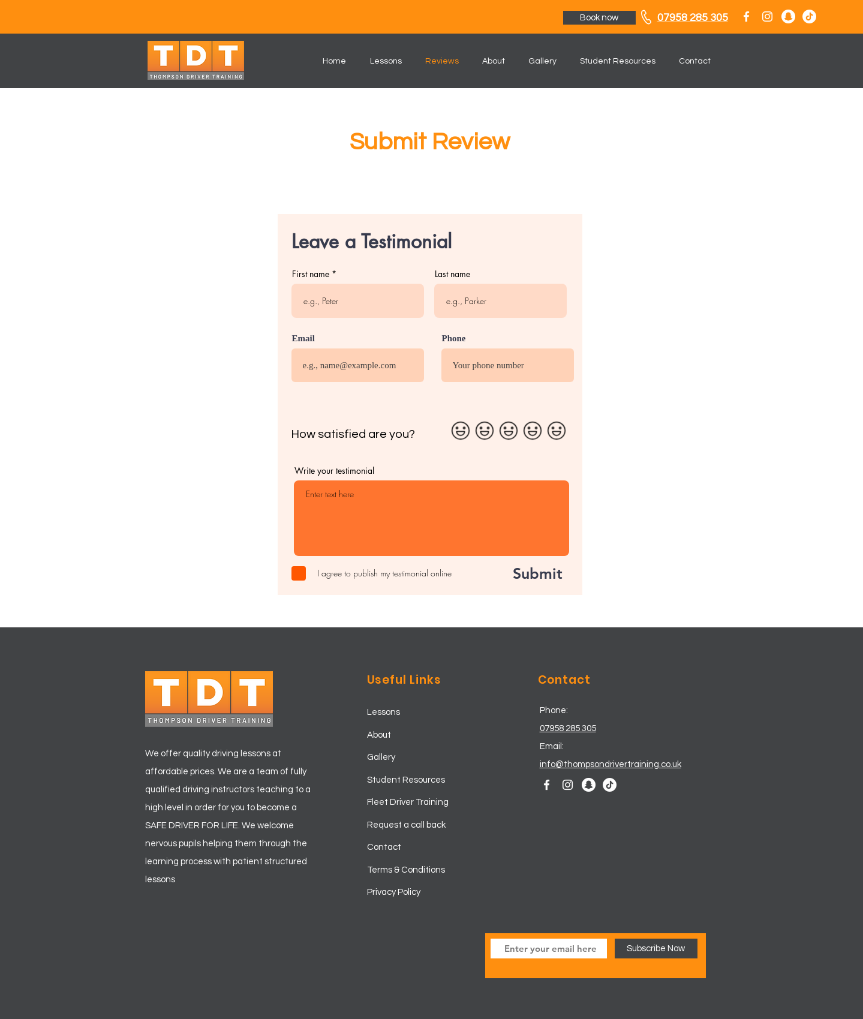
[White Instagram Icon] (767, 16)
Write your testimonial (334, 471)
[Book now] (599, 18)
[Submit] (524, 573)
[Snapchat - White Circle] (788, 16)
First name (310, 274)
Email (303, 338)
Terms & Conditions (406, 869)
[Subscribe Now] (656, 948)
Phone (454, 338)
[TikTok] (809, 16)
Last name (452, 274)
